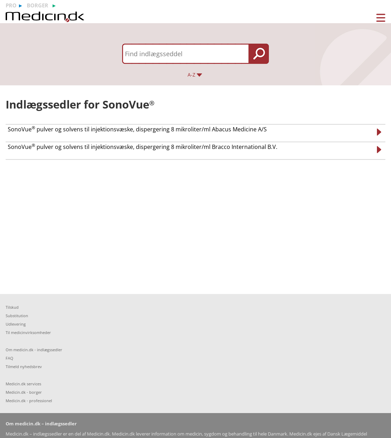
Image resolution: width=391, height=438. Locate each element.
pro (11, 5)
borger (37, 5)
